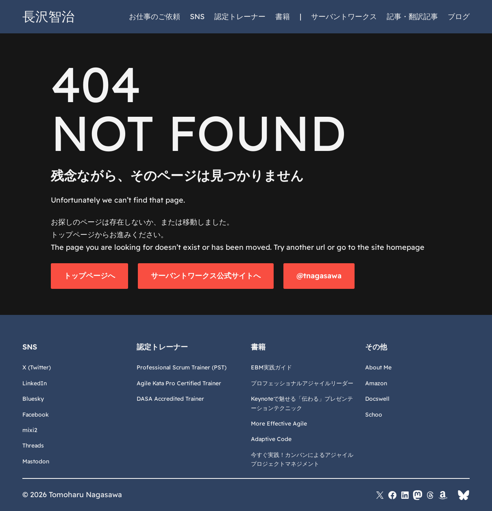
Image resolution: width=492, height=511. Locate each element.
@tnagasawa (319, 275)
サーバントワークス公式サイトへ (206, 275)
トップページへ (89, 275)
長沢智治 (48, 16)
